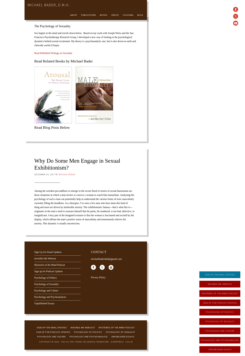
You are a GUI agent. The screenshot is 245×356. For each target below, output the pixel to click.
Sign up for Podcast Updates (220, 302)
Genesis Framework (98, 341)
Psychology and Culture (219, 330)
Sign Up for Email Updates (220, 274)
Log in (129, 341)
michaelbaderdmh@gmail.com (106, 259)
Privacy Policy (98, 277)
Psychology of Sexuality (220, 321)
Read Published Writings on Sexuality (53, 53)
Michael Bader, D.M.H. (49, 5)
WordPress (117, 341)
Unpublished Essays (219, 349)
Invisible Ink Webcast (220, 284)
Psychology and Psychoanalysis (220, 340)
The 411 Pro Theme (71, 341)
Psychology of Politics (220, 312)
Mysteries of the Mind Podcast (220, 293)
